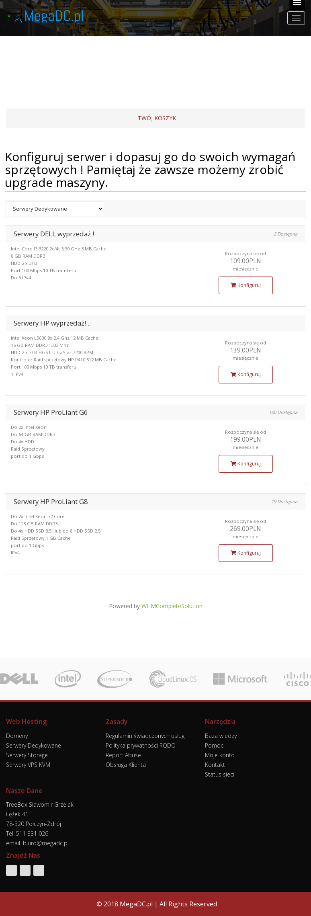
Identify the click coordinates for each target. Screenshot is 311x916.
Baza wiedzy (221, 736)
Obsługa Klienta (126, 764)
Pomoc (214, 745)
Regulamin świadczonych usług (145, 736)
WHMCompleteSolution (172, 606)
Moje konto (220, 755)
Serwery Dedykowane (33, 745)
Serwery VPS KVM (28, 764)
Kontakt (215, 764)
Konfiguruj (246, 285)
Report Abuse (123, 755)
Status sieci (219, 774)
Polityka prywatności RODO (141, 745)
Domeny (17, 736)
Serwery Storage (27, 755)
